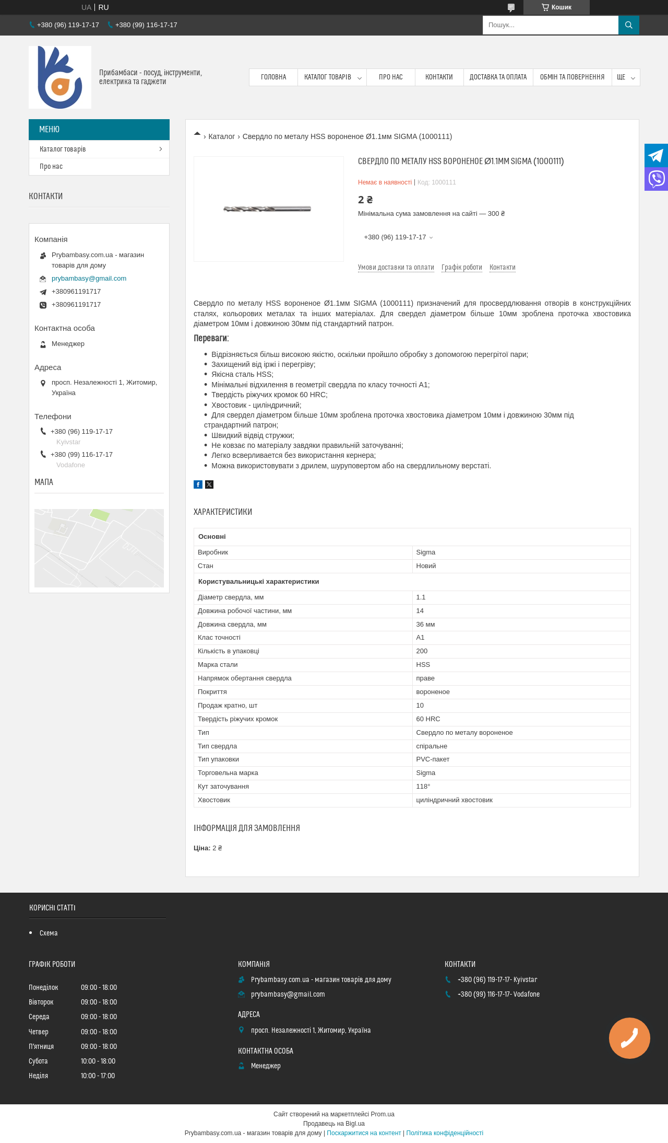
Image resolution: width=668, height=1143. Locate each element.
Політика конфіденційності (445, 1133)
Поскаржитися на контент (364, 1133)
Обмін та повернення (572, 77)
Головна (273, 77)
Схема (49, 933)
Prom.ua (383, 1114)
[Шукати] (628, 25)
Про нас (391, 77)
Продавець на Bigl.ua (334, 1123)
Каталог (221, 136)
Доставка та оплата (498, 77)
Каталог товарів (327, 77)
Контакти (439, 77)
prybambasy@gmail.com (89, 278)
